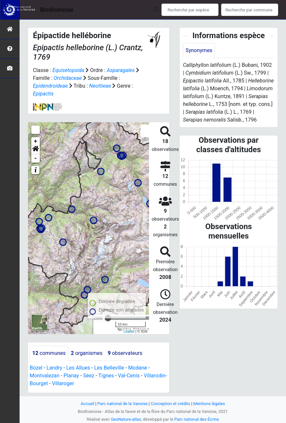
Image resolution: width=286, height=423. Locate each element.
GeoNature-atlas (126, 419)
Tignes (106, 375)
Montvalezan (44, 375)
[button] (35, 150)
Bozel (36, 368)
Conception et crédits (170, 403)
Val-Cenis (129, 375)
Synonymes (199, 50)
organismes (86, 353)
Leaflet (129, 331)
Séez (88, 375)
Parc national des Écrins (196, 419)
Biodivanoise (56, 9)
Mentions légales (209, 403)
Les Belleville (109, 368)
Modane (137, 368)
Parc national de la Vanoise (123, 403)
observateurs (125, 353)
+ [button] (36, 141)
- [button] (36, 158)
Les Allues (78, 368)
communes (49, 353)
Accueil (87, 403)
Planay (71, 375)
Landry (54, 368)
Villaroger (63, 383)
